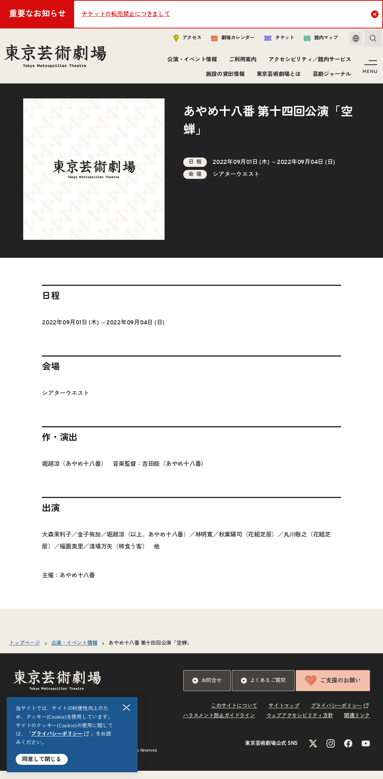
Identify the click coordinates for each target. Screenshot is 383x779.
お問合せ (207, 689)
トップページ (24, 651)
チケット (273, 40)
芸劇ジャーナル (330, 76)
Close (376, 14)
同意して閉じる (41, 759)
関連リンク (357, 724)
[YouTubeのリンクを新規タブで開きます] (366, 752)
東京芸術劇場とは (277, 76)
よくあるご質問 (263, 689)
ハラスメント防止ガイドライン (219, 724)
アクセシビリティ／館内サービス (308, 61)
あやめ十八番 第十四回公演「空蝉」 (150, 651)
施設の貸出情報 (224, 76)
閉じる (127, 708)
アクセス (182, 40)
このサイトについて (234, 714)
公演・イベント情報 (191, 61)
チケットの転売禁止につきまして (126, 14)
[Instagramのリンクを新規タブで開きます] (331, 752)
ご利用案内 (241, 61)
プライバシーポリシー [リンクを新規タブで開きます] (57, 734)
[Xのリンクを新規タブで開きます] (313, 752)
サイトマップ (284, 714)
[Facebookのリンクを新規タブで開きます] (348, 752)
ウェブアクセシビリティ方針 (299, 724)
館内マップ (315, 40)
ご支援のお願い (333, 689)
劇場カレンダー (227, 40)
